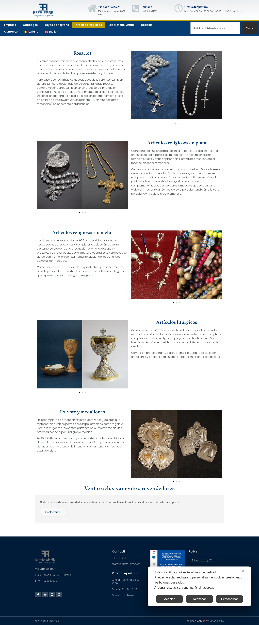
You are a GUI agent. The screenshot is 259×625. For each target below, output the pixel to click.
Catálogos (30, 25)
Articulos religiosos (89, 25)
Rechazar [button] (199, 599)
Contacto (11, 32)
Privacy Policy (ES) (203, 560)
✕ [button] (243, 571)
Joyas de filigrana (56, 25)
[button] (175, 123)
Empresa (10, 25)
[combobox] (215, 28)
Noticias (146, 25)
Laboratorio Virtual (121, 25)
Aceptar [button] (169, 599)
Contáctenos (53, 512)
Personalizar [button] (229, 599)
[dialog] (199, 586)
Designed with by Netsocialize (204, 621)
